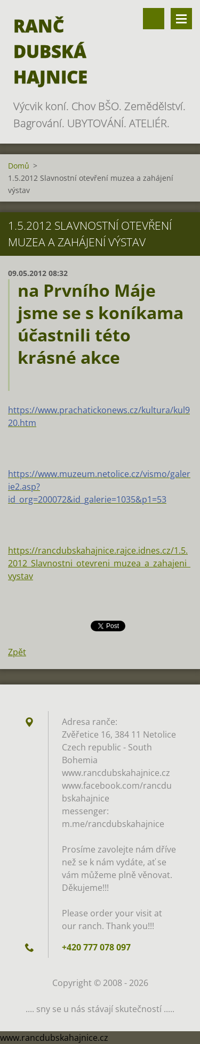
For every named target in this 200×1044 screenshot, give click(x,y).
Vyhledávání (153, 18)
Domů (18, 166)
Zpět (17, 652)
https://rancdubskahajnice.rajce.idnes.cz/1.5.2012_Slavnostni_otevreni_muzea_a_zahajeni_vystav (99, 563)
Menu (181, 18)
